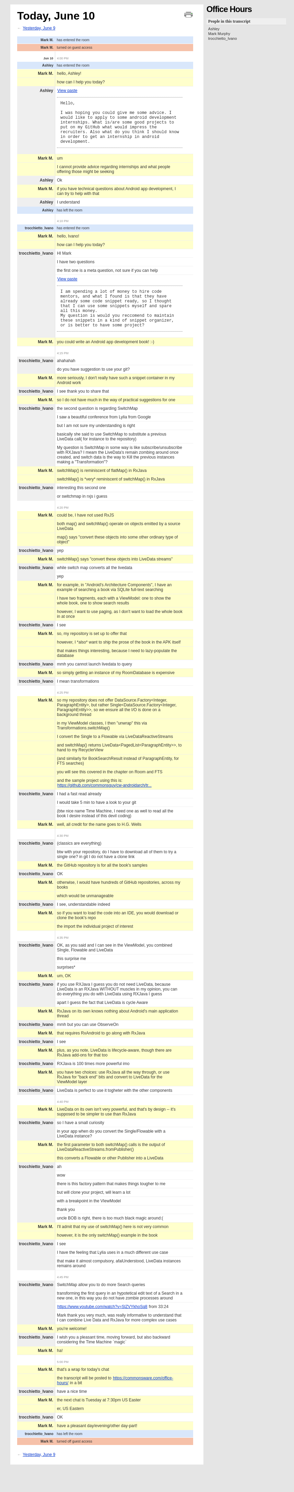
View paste (67, 90)
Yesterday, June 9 (39, 28)
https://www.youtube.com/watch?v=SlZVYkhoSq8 (102, 1324)
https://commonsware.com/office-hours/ (115, 1398)
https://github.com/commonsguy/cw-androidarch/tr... (104, 802)
